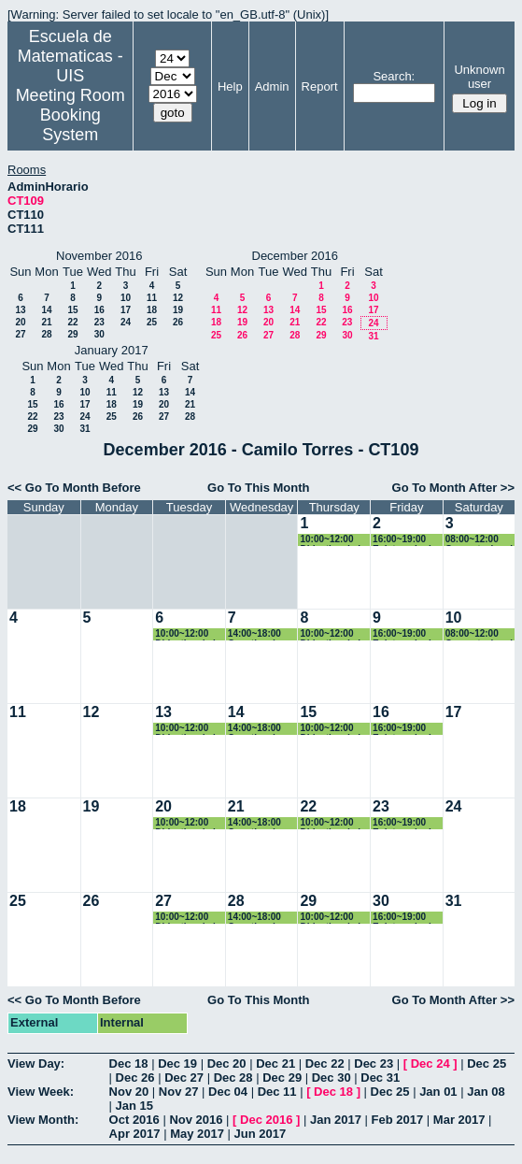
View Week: (40, 1092)
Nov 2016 (195, 1120)
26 (178, 322)
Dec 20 (227, 1063)
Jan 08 (485, 1092)
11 (152, 298)
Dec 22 (325, 1063)
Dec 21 (275, 1063)
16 (99, 310)
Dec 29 (282, 1078)
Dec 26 (135, 1078)
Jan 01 (438, 1092)
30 (99, 334)
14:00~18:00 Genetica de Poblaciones (255, 634)
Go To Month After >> (453, 488)
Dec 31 (380, 1078)
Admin (272, 86)
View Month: (42, 1120)
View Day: (35, 1063)
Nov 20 (129, 1092)
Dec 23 (373, 1063)
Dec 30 (331, 1078)
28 (46, 334)
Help (230, 86)
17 (125, 310)
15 (72, 310)
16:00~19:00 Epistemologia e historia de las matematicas (404, 540)
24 (125, 322)
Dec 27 (184, 1078)
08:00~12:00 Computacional (479, 540)
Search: (394, 76)
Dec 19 (177, 1063)
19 (178, 310)
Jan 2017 (335, 1120)
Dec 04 (227, 1092)
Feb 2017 (398, 1120)
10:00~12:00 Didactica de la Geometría (332, 540)
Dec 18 (128, 1063)
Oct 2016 (134, 1120)
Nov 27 (179, 1092)
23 (99, 322)
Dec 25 (486, 1063)
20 (20, 322)
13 (20, 310)
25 (152, 322)
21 (46, 322)
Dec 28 (233, 1078)
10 (125, 298)
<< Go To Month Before (74, 488)
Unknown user (479, 77)
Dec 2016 (266, 1120)
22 (72, 322)
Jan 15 (134, 1106)
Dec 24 (430, 1063)
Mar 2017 (459, 1120)
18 (152, 310)
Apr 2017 (135, 1134)
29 (72, 334)
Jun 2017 (260, 1134)
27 (20, 334)
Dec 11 (277, 1092)
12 (178, 298)
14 (46, 310)
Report (320, 86)
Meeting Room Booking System (70, 115)
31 (373, 336)
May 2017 (197, 1134)
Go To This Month (258, 488)
